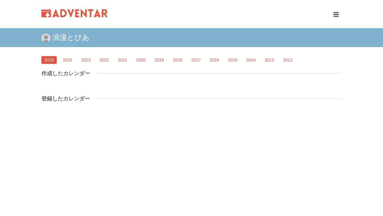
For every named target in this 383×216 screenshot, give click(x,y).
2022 (104, 60)
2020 (141, 60)
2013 (269, 60)
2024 (67, 60)
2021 (122, 60)
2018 (177, 60)
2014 (251, 60)
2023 (85, 60)
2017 (196, 60)
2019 (159, 60)
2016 (214, 60)
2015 (232, 60)
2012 (287, 60)
